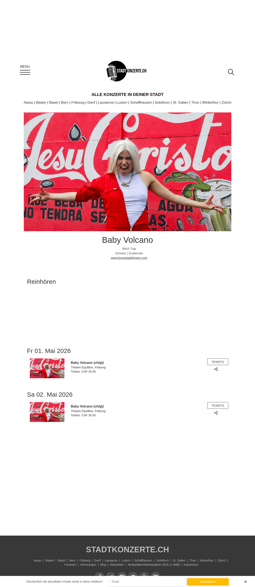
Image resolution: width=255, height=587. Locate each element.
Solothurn (162, 102)
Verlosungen (88, 564)
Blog (103, 564)
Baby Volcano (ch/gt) (87, 362)
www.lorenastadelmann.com (129, 258)
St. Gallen (180, 102)
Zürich (226, 102)
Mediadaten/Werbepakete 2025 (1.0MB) (154, 564)
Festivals (70, 564)
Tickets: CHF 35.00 (83, 371)
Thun (195, 102)
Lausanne (106, 102)
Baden (41, 102)
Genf (91, 102)
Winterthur (210, 102)
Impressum (191, 564)
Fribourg (77, 102)
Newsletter (117, 564)
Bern (64, 102)
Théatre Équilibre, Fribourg (88, 367)
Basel (53, 102)
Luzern (122, 102)
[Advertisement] (127, 491)
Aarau (28, 102)
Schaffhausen (141, 102)
